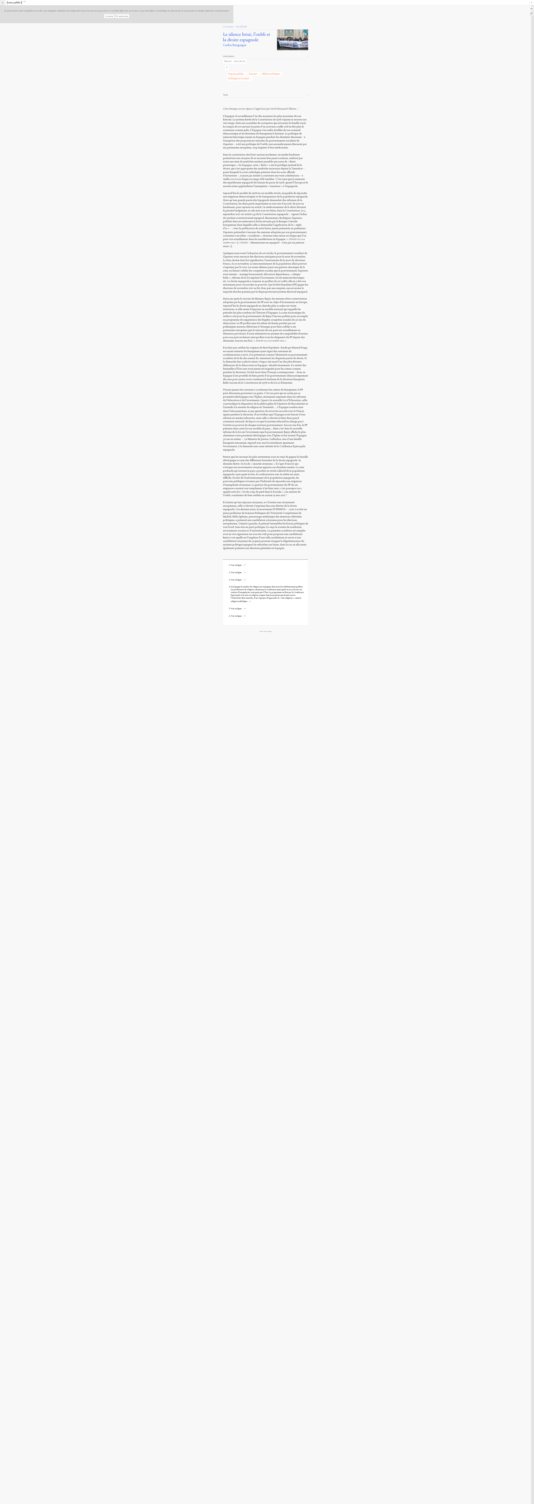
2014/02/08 (241, 26)
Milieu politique (271, 73)
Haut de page (265, 631)
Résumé (227, 61)
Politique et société (238, 78)
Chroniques (228, 26)
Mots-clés (239, 61)
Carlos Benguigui (234, 45)
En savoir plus (122, 16)
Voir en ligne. (236, 565)
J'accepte (109, 16)
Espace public (236, 73)
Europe (253, 73)
